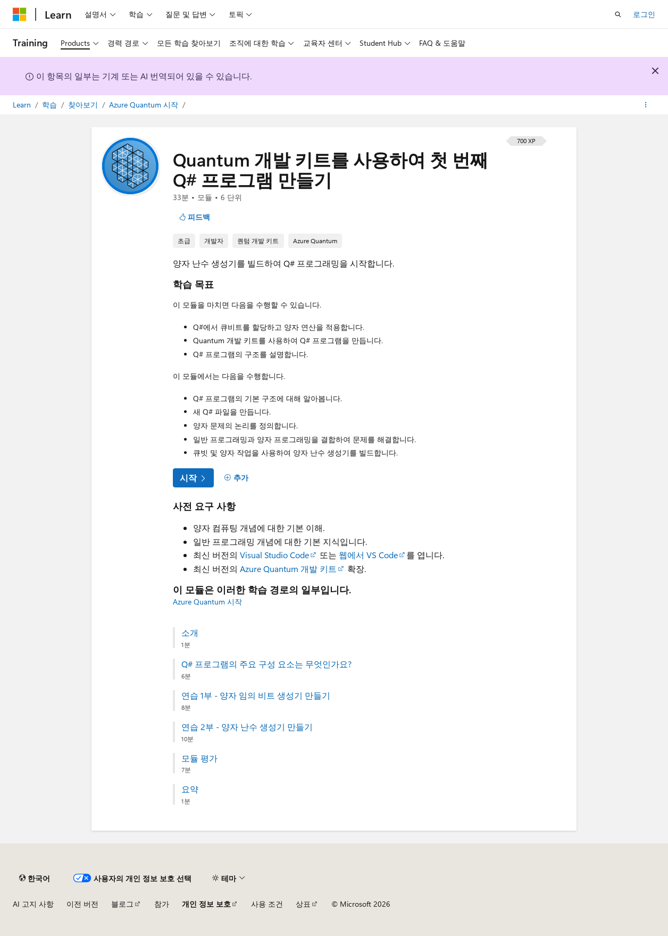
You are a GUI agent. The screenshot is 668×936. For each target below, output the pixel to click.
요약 (189, 789)
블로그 (122, 904)
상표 (303, 904)
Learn (23, 105)
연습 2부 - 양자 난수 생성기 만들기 (247, 727)
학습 (50, 105)
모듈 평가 (199, 758)
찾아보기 (84, 105)
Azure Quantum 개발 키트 (288, 568)
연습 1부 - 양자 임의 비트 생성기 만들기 (255, 695)
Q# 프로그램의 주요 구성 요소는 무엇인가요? (266, 664)
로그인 (644, 14)
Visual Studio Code (274, 554)
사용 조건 (267, 904)
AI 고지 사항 (33, 904)
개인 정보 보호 (206, 904)
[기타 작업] (646, 104)
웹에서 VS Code (368, 554)
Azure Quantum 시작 (144, 105)
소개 (189, 632)
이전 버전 (82, 904)
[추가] (236, 477)
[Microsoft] (20, 14)
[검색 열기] (618, 14)
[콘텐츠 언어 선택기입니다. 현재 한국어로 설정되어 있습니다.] (34, 878)
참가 (161, 904)
